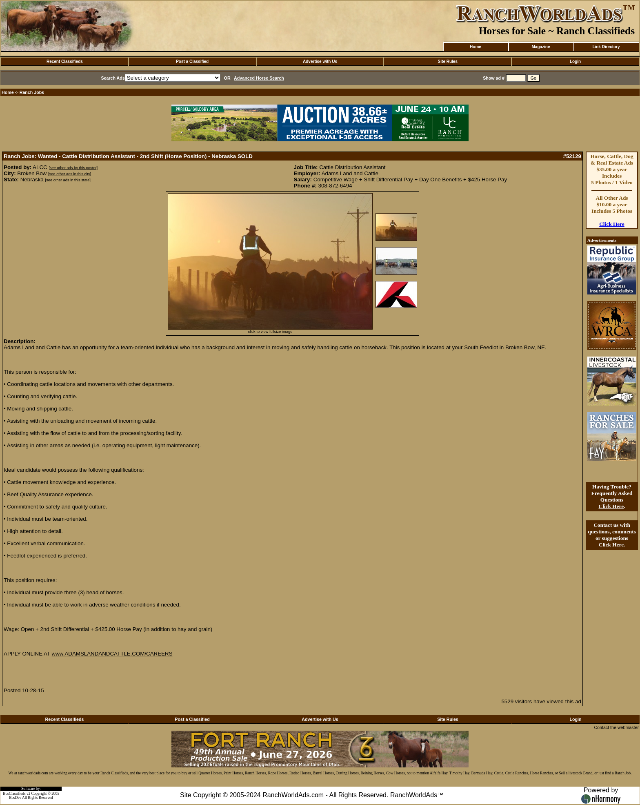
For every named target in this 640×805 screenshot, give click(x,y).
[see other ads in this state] (67, 180)
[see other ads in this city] (69, 174)
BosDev (15, 798)
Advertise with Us (320, 61)
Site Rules (448, 61)
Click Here (611, 224)
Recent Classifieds (65, 61)
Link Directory (606, 47)
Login (575, 61)
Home (475, 47)
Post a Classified (192, 61)
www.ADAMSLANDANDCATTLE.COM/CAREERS (112, 654)
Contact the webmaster (616, 727)
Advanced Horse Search (259, 78)
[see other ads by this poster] (73, 168)
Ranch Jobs (32, 92)
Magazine (540, 47)
